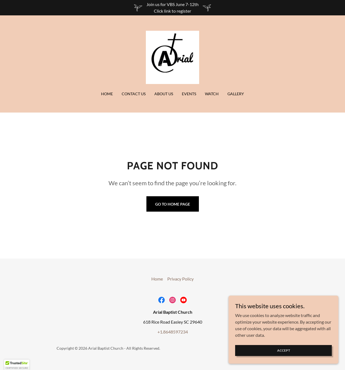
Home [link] (107, 93)
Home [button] (157, 278)
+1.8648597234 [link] (172, 331)
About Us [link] (163, 93)
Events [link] (189, 93)
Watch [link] (212, 93)
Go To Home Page (172, 204)
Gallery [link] (235, 93)
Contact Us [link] (134, 93)
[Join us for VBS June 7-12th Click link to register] (172, 7)
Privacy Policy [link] (180, 278)
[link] (172, 56)
